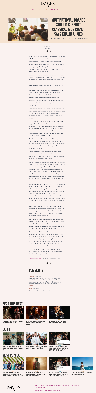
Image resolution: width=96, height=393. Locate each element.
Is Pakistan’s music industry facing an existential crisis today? (13, 322)
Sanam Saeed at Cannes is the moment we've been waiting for (82, 373)
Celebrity (39, 9)
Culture (46, 9)
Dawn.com (37, 390)
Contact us (37, 385)
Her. (63, 9)
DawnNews (50, 390)
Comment (52, 9)
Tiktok (55, 385)
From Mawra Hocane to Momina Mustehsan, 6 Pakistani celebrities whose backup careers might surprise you (13, 375)
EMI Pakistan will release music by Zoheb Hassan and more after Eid (58, 322)
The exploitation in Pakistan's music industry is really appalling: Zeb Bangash (35, 322)
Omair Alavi (48, 46)
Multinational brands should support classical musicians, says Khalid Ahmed (68, 27)
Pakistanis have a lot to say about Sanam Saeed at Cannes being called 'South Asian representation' (58, 348)
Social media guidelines (62, 385)
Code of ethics (70, 385)
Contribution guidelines (40, 387)
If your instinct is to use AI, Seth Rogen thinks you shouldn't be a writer (36, 347)
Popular (63, 274)
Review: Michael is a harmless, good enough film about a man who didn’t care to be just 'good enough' (35, 374)
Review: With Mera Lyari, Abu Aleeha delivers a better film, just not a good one (13, 348)
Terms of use (76, 385)
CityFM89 (41, 390)
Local (58, 9)
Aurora (46, 390)
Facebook (42, 385)
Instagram (51, 385)
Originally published (35, 258)
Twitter (46, 385)
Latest (33, 9)
